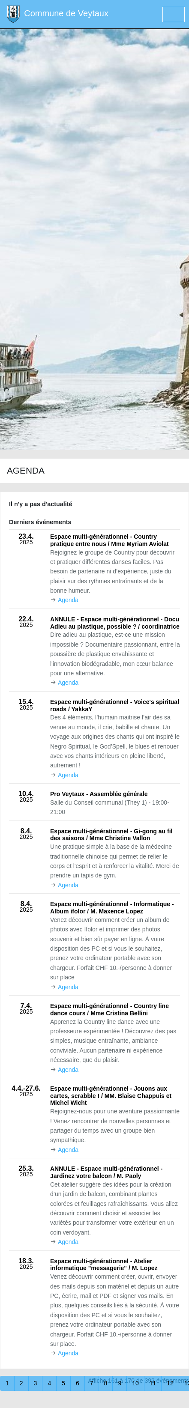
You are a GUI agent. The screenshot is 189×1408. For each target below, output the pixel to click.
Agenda (68, 600)
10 (135, 1383)
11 (153, 1383)
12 (170, 1383)
